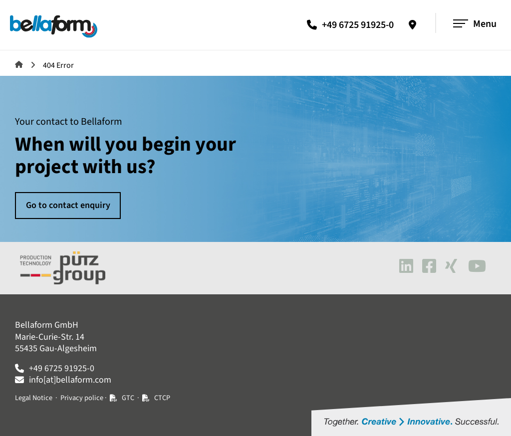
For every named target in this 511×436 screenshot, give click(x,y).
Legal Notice (33, 398)
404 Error (58, 65)
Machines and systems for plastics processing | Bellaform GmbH (19, 64)
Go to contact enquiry (68, 205)
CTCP (162, 398)
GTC (128, 398)
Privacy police (81, 398)
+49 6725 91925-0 (358, 25)
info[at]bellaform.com (70, 380)
